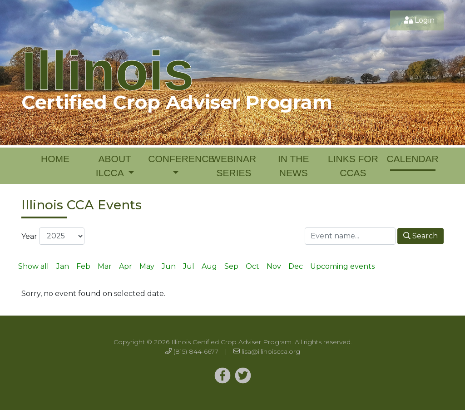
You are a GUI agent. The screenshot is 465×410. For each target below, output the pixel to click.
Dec (295, 266)
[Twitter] (222, 376)
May (146, 266)
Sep (231, 266)
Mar (105, 266)
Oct (252, 266)
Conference (176, 158)
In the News (293, 165)
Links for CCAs (353, 165)
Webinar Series (234, 165)
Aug (209, 266)
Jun (169, 266)
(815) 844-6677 (195, 351)
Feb (83, 266)
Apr (125, 266)
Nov (274, 266)
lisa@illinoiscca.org (271, 351)
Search (420, 236)
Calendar (412, 158)
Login (425, 20)
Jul (188, 266)
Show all (33, 266)
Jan (62, 266)
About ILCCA (113, 165)
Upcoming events (342, 266)
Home (55, 158)
